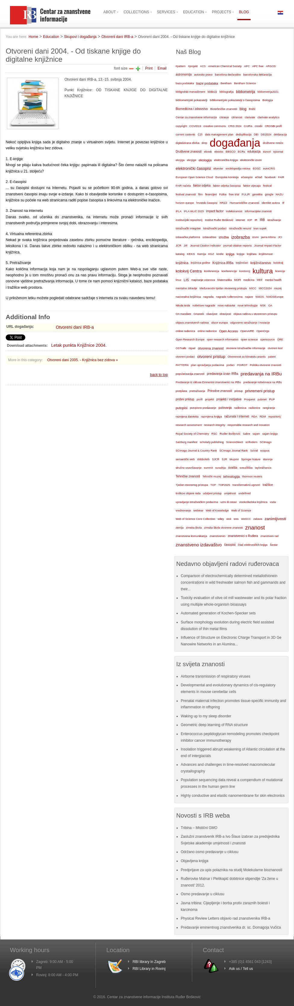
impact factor (215, 211)
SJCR (215, 459)
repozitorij (274, 416)
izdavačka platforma (188, 237)
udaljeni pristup (212, 493)
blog (242, 109)
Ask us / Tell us (241, 969)
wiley (221, 518)
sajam (256, 433)
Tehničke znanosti (188, 476)
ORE (280, 339)
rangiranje (269, 407)
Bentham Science (245, 83)
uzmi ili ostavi (228, 502)
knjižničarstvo (260, 263)
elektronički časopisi (193, 168)
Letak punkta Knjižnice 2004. (79, 345)
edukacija (254, 151)
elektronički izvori (250, 160)
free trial (234, 194)
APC (247, 66)
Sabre (246, 433)
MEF (260, 279)
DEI (256, 134)
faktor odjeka (202, 185)
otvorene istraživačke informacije (245, 348)
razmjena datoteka (187, 416)
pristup (238, 391)
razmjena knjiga (211, 416)
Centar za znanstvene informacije (196, 117)
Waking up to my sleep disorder (206, 716)
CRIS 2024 (234, 126)
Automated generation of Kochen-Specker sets (218, 613)
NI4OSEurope (274, 296)
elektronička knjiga (226, 160)
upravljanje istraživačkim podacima (197, 502)
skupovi (234, 459)
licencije (280, 271)
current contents (185, 134)
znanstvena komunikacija (191, 536)
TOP (213, 484)
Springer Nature (251, 459)
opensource (267, 339)
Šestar (274, 544)
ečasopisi (247, 177)
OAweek (198, 313)
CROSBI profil (273, 126)
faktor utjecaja (252, 185)
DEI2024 (266, 134)
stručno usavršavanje (189, 467)
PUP (272, 399)
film (200, 194)
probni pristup (185, 399)
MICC (252, 288)
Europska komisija (227, 177)
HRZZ (223, 202)
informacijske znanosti (258, 211)
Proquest (249, 399)
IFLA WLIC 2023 (194, 211)
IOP (249, 220)
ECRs (241, 151)
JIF (186, 245)
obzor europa (219, 322)
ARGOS (271, 66)
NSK (263, 305)
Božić (252, 108)
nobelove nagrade (203, 305)
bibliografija (227, 91)
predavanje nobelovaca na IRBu (262, 382)
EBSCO (230, 151)
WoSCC (246, 518)
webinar (198, 510)
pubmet (262, 399)
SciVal (254, 450)
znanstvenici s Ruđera (243, 536)
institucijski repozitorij (189, 220)
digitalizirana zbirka (187, 142)
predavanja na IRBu (261, 373)
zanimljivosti (275, 519)
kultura (262, 271)
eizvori (267, 151)
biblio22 (212, 91)
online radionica (185, 331)
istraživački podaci (215, 228)
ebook (208, 151)
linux (178, 279)
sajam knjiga (270, 433)
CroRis (248, 126)
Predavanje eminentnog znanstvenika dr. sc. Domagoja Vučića (231, 927)
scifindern (252, 442)
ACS (203, 66)
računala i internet (236, 416)
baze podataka (207, 83)
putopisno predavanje (203, 407)
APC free (257, 66)
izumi (255, 237)
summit (208, 467)
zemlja (179, 527)
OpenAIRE (247, 331)
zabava (257, 518)
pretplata (181, 391)
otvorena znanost (211, 348)
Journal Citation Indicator (205, 245)
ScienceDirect (234, 442)
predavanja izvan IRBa (222, 373)
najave (249, 296)
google (269, 194)
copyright (181, 126)
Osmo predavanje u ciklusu (202, 894)
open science (249, 339)
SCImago (265, 442)
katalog (180, 254)
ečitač (258, 177)
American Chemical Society (225, 66)
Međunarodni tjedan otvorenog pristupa (223, 288)
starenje (268, 459)
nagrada (208, 296)
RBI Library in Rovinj (149, 969)
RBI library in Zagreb (149, 962)
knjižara (252, 254)
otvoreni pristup (211, 356)
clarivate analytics (269, 117)
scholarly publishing (212, 442)
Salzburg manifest (186, 442)
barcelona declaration (228, 74)
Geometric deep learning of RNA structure (214, 725)
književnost (266, 254)
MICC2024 (265, 288)
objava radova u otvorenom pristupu (255, 313)
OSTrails (181, 348)
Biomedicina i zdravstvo (192, 108)
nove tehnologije (248, 305)
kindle (220, 254)
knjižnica (182, 263)
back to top (159, 375)
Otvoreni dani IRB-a (117, 37)
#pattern (181, 66)
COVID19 (195, 126)
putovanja (225, 407)
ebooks (218, 151)
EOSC (257, 168)
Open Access (228, 331)
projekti (209, 399)
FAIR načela (183, 185)
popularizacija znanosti (190, 373)
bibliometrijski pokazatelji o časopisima (235, 100)
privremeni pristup (260, 391)
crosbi (258, 126)
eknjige (191, 160)
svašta (232, 467)
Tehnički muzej (211, 476)
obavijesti (225, 313)
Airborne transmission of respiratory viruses (215, 676)
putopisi (181, 408)
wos (236, 518)
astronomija (184, 74)
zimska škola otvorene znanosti (223, 527)
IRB (262, 220)
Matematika (224, 279)
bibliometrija (245, 92)
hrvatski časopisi (206, 202)
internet (240, 220)
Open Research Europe (190, 339)
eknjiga (180, 160)
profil (200, 399)
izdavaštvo (209, 237)
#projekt (193, 66)
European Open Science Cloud (194, 177)
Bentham (226, 83)
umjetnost (230, 493)
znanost (255, 527)
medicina (248, 279)
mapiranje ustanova (203, 279)
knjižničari (242, 262)
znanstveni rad (269, 536)
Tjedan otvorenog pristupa (192, 484)
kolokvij (278, 262)
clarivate (250, 117)
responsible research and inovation (248, 425)
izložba (224, 237)
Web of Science (241, 510)
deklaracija (280, 134)
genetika (257, 194)
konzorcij (244, 271)
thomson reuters (252, 476)
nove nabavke (226, 305)
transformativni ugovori (246, 484)
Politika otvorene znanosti (265, 365)
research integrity (214, 425)
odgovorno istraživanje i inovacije (250, 322)
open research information (223, 339)
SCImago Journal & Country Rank (196, 450)
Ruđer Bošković (230, 433)
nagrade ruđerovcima (229, 296)
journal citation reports (237, 245)
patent (272, 356)
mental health (273, 279)
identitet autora (271, 202)
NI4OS (259, 296)
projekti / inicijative (229, 399)
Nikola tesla (183, 305)
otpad (192, 348)
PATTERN (182, 365)
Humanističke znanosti (244, 202)
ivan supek (260, 228)
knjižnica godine (200, 262)
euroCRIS (269, 168)
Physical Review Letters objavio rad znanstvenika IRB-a (225, 918)
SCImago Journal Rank (233, 450)
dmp (204, 142)
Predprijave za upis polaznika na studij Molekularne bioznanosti (231, 870)
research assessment (189, 425)
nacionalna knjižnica (188, 296)
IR (256, 220)
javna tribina (268, 237)
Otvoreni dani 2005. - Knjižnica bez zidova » (82, 360)
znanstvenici (217, 536)
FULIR (246, 194)
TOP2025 (224, 484)
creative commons (214, 126)
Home (33, 37)
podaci (231, 365)
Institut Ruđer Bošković (219, 220)
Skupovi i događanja (80, 37)
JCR (178, 245)
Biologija (267, 100)
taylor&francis (263, 467)
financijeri (211, 194)
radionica (240, 407)
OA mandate (183, 313)
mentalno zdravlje (186, 288)
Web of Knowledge (217, 510)
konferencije (229, 271)
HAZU (279, 194)
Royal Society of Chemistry (192, 433)
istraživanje (274, 220)
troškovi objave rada (188, 493)
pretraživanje (197, 391)
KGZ (211, 254)
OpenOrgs (263, 331)
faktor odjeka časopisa (227, 185)
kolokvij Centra (189, 271)
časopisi (230, 544)
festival (267, 185)
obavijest (211, 313)
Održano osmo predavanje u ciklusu (209, 852)
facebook (270, 177)
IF (283, 202)
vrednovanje (183, 510)
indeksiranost (234, 211)
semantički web (185, 459)
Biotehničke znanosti (223, 108)
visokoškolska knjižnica (253, 502)
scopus (265, 450)
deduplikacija (244, 134)
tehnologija (231, 476)
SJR (224, 459)
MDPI (237, 279)
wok (228, 518)
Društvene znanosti (189, 151)
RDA (254, 416)
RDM (263, 416)
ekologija (205, 160)
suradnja (220, 467)
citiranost (236, 117)
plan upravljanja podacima (207, 365)
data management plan (219, 134)
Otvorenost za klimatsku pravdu (247, 356)
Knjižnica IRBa (222, 263)
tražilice (268, 484)
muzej (278, 288)
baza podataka (185, 83)
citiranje (224, 117)
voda (273, 502)
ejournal (278, 151)
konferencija (211, 271)
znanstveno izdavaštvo (199, 544)
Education (51, 37)
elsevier (218, 168)
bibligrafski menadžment (190, 91)
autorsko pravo (203, 74)
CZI (200, 134)
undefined (244, 493)
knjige (241, 254)
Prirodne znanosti (220, 391)
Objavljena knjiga (194, 861)
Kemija (201, 254)
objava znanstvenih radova (192, 322)
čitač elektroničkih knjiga (252, 544)
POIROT (242, 365)
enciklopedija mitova (238, 168)
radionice (254, 407)
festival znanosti (185, 194)
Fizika (222, 194)
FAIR (281, 177)
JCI (280, 237)
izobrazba (240, 237)
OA (270, 305)
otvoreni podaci (185, 356)
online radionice (207, 331)
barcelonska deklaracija (257, 74)
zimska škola (194, 527)
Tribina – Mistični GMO (199, 828)
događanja (235, 143)
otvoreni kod (275, 348)
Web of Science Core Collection (195, 518)
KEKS (191, 254)
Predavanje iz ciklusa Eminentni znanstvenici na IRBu (208, 382)
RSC (214, 433)
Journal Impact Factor (267, 245)
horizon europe (185, 202)
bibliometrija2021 (268, 91)
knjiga (230, 254)
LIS (186, 280)
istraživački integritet (188, 228)
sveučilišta (246, 467)
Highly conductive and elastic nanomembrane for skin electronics (233, 795)
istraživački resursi (240, 228)
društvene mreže (273, 142)
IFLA (178, 211)
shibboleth (203, 459)
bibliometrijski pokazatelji (192, 100)
